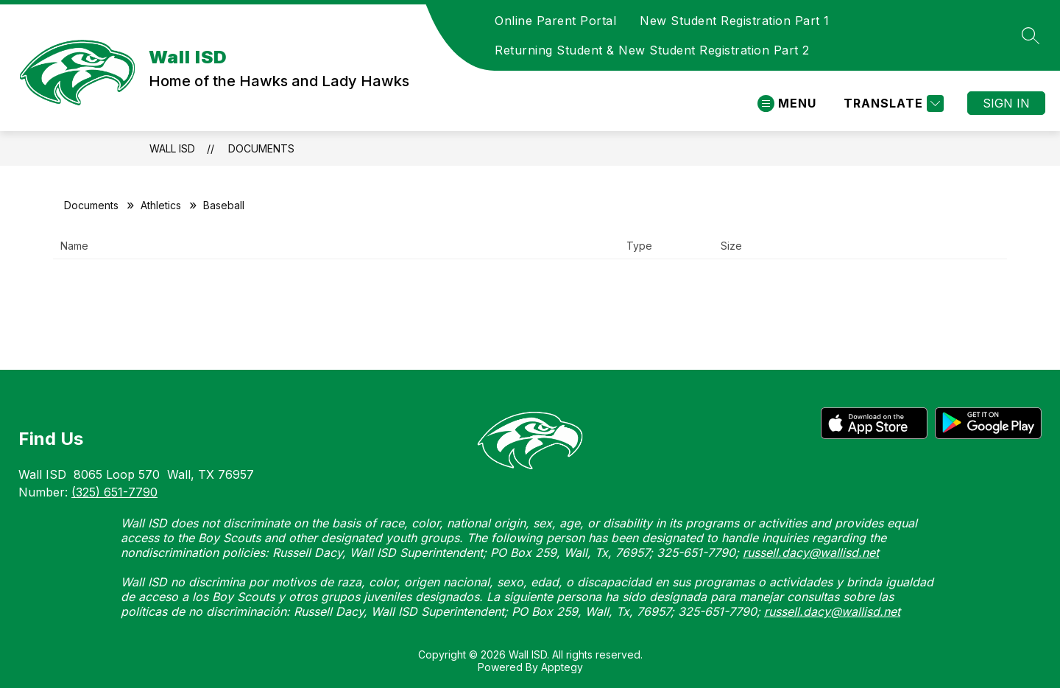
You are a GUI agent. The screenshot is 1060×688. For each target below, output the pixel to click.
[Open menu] (786, 103)
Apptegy (562, 667)
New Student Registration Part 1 (735, 20)
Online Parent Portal (555, 20)
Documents (261, 148)
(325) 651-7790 (114, 492)
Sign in (1006, 103)
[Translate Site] (892, 103)
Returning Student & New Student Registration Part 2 (652, 50)
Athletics (161, 205)
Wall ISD (172, 148)
